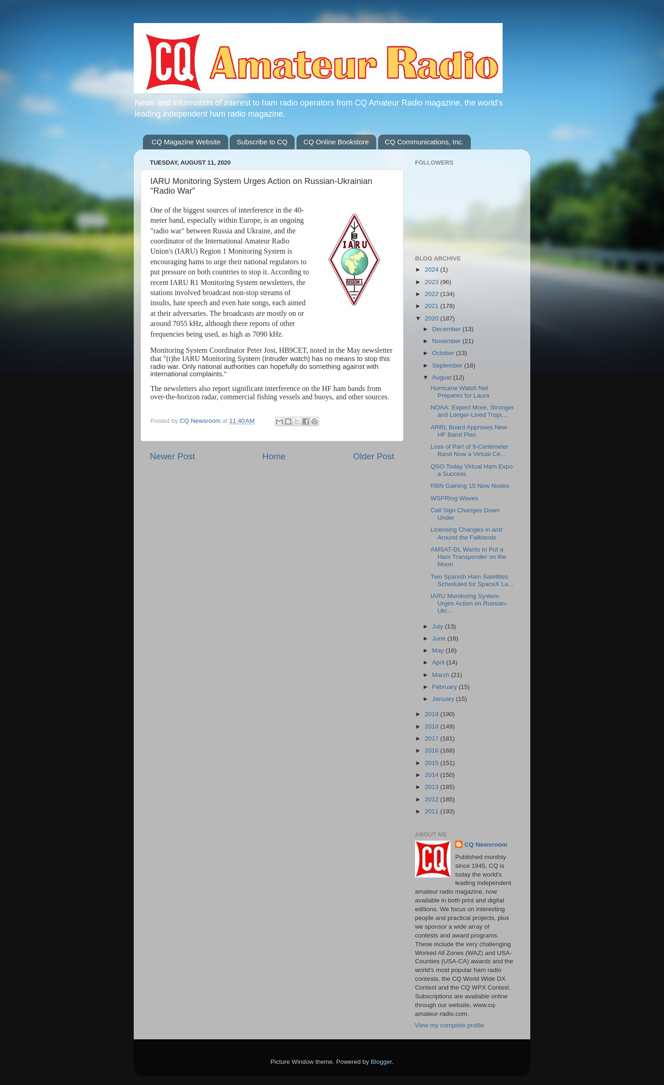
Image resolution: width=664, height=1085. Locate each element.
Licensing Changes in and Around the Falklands (466, 533)
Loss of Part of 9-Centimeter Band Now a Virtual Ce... (470, 450)
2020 (432, 318)
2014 (432, 774)
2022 (432, 294)
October (444, 353)
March (441, 674)
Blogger (381, 1061)
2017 (432, 738)
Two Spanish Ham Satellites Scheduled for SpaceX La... (472, 580)
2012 (432, 799)
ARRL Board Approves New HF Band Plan (469, 431)
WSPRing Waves (454, 498)
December (447, 329)
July (438, 626)
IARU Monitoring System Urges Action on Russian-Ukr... (469, 603)
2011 (432, 811)
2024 (432, 269)
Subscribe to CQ (262, 142)
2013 (432, 786)
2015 (432, 762)
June (439, 638)
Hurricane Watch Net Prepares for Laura (460, 392)
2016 (432, 750)
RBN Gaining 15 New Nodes (470, 485)
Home (273, 456)
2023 (432, 282)
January (444, 698)
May (438, 650)
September (448, 365)
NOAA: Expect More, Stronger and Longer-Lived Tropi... (472, 411)
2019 (432, 714)
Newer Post (172, 456)
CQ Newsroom (485, 844)
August (442, 377)
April (439, 662)
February (445, 686)
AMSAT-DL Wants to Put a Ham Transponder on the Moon (468, 557)
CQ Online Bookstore (336, 142)
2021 (432, 305)
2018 (432, 726)
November (447, 341)
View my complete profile (449, 1025)
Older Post (373, 456)
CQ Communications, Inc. (424, 142)
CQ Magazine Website (186, 142)
